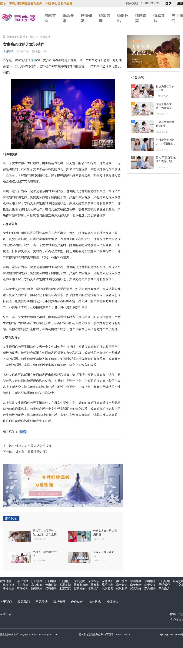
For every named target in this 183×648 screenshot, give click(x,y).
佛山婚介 (150, 581)
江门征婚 (164, 581)
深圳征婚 (65, 584)
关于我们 (6, 601)
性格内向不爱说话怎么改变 (33, 446)
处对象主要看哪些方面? (31, 451)
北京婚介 (93, 588)
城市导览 (95, 601)
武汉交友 (107, 588)
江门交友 (36, 581)
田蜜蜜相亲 (81, 584)
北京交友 (65, 588)
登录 (168, 3)
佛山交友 (121, 581)
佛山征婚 (51, 584)
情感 (31, 60)
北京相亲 (79, 588)
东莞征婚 (36, 584)
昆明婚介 (164, 584)
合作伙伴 (77, 601)
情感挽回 (36, 588)
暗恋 (23, 431)
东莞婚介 (164, 588)
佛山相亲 (135, 581)
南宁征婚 (22, 581)
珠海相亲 (8, 588)
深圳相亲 (93, 581)
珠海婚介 (22, 588)
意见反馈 (41, 601)
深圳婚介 (107, 581)
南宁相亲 (135, 584)
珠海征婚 (8, 584)
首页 (32, 36)
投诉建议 (112, 601)
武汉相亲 (121, 588)
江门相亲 (51, 581)
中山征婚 (22, 584)
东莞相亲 (150, 588)
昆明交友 (107, 584)
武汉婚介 (135, 588)
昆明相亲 (51, 588)
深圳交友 (79, 581)
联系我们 (24, 601)
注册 (180, 3)
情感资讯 (45, 36)
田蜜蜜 (95, 584)
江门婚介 (65, 581)
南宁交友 (150, 584)
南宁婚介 (121, 584)
